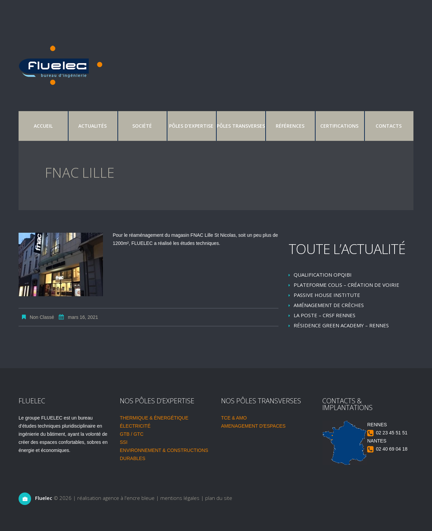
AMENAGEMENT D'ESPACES (253, 426)
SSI (124, 442)
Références (290, 126)
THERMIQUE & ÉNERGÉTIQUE (154, 418)
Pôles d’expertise (191, 126)
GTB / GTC (131, 434)
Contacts (389, 126)
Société (142, 126)
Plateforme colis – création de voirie (346, 284)
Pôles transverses (241, 126)
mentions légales (179, 498)
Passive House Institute (327, 295)
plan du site (218, 498)
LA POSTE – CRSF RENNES (324, 315)
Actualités (92, 126)
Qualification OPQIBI (323, 274)
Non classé (42, 317)
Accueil (43, 126)
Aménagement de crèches (329, 305)
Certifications (339, 126)
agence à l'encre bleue (129, 498)
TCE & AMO (234, 418)
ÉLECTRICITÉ (135, 426)
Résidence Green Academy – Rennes (341, 325)
